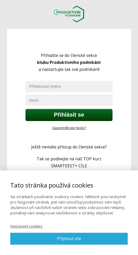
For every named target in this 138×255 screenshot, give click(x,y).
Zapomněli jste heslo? (69, 127)
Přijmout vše (69, 238)
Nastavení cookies (26, 226)
